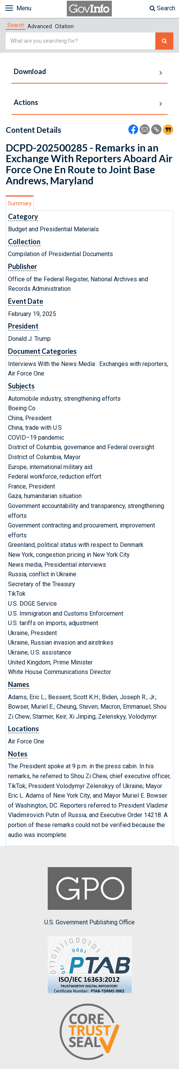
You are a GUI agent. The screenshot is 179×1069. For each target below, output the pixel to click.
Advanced (39, 26)
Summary (20, 203)
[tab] (16, 25)
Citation (64, 26)
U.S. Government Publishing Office (89, 896)
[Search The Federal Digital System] (164, 41)
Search (162, 8)
